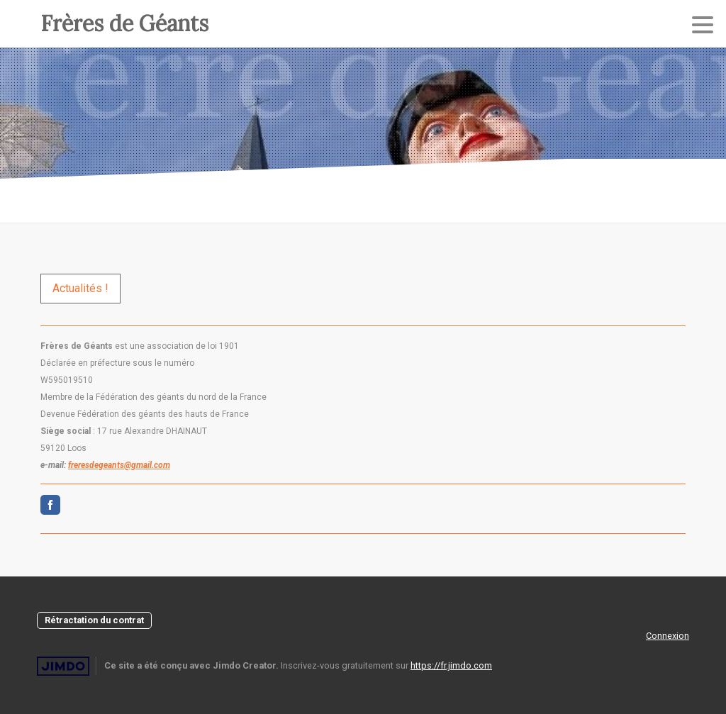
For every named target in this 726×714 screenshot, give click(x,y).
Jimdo (63, 666)
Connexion (667, 635)
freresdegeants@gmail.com (119, 465)
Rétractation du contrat (94, 620)
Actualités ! (80, 288)
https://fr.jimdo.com (451, 665)
